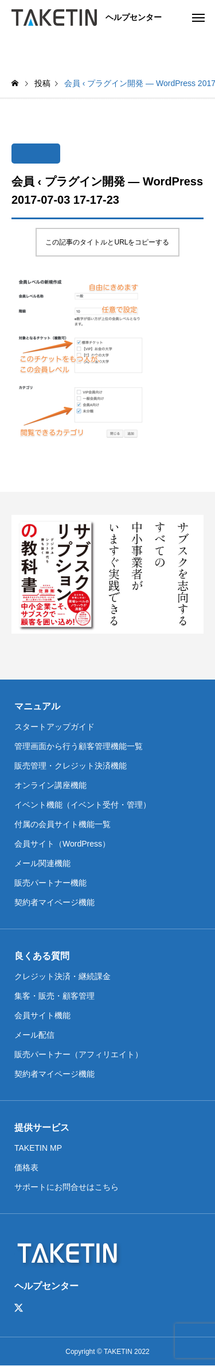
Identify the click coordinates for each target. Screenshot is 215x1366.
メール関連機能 (42, 863)
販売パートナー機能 (50, 882)
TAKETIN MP (38, 1147)
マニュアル (37, 706)
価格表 (26, 1167)
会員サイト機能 (42, 1015)
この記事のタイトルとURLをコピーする (107, 242)
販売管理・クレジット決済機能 (70, 765)
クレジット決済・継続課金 (62, 976)
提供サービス (41, 1127)
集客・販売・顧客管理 (54, 995)
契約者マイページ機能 (54, 902)
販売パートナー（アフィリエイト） (78, 1054)
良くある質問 (41, 956)
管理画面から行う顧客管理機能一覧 (78, 746)
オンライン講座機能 (50, 785)
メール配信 (34, 1034)
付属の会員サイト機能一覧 (62, 824)
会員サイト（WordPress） (62, 843)
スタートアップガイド (54, 726)
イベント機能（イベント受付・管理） (82, 804)
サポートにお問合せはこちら (66, 1187)
